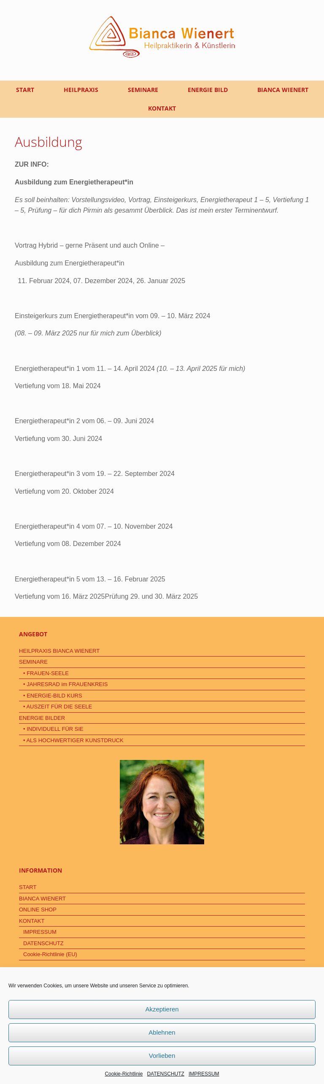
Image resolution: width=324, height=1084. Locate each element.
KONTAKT (162, 108)
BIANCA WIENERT (282, 90)
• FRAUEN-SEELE (46, 673)
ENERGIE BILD (208, 90)
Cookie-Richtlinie (124, 1074)
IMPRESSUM (204, 1074)
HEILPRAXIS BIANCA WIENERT (59, 651)
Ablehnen (161, 1032)
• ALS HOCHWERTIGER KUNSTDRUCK (73, 740)
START (25, 90)
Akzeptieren (161, 1009)
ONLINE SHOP (38, 909)
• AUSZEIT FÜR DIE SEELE (57, 706)
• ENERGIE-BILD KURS (52, 695)
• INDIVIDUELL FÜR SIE (53, 729)
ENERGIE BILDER (42, 718)
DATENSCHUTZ (165, 1074)
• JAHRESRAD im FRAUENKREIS (65, 684)
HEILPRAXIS (81, 90)
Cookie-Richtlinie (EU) (50, 954)
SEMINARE (143, 90)
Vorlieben (162, 1055)
